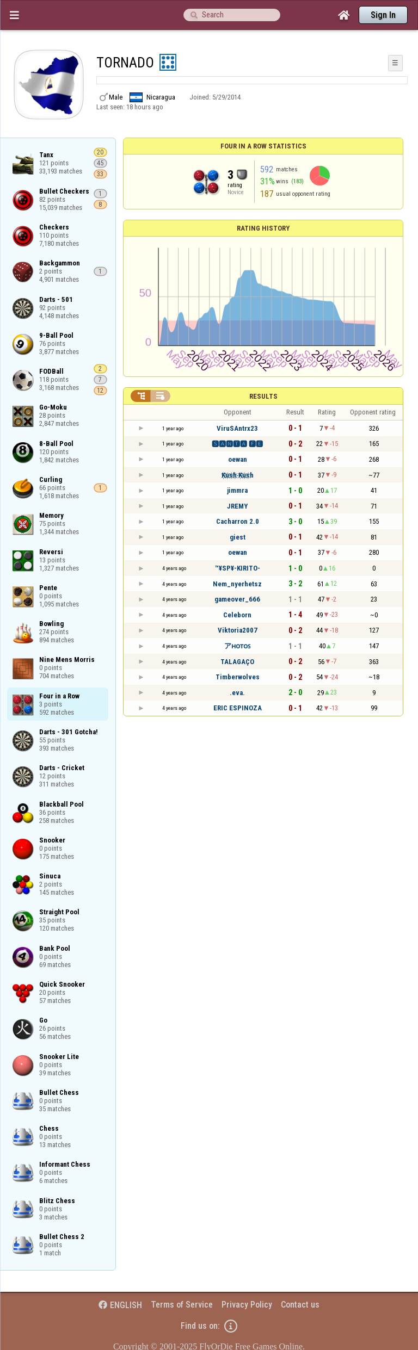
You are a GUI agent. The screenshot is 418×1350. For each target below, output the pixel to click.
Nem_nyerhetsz (237, 584)
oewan (237, 459)
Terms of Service (182, 1304)
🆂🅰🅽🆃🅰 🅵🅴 (237, 444)
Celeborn (237, 615)
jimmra (237, 490)
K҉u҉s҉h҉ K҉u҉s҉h (238, 475)
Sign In (383, 15)
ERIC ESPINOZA (237, 708)
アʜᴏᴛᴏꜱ (237, 646)
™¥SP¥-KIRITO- (237, 568)
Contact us (300, 1304)
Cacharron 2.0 (237, 521)
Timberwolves (238, 677)
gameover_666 (237, 599)
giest (237, 537)
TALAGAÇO (237, 662)
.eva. (237, 693)
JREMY (237, 506)
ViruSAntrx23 (237, 428)
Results (263, 396)
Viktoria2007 (237, 630)
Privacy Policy (247, 1304)
